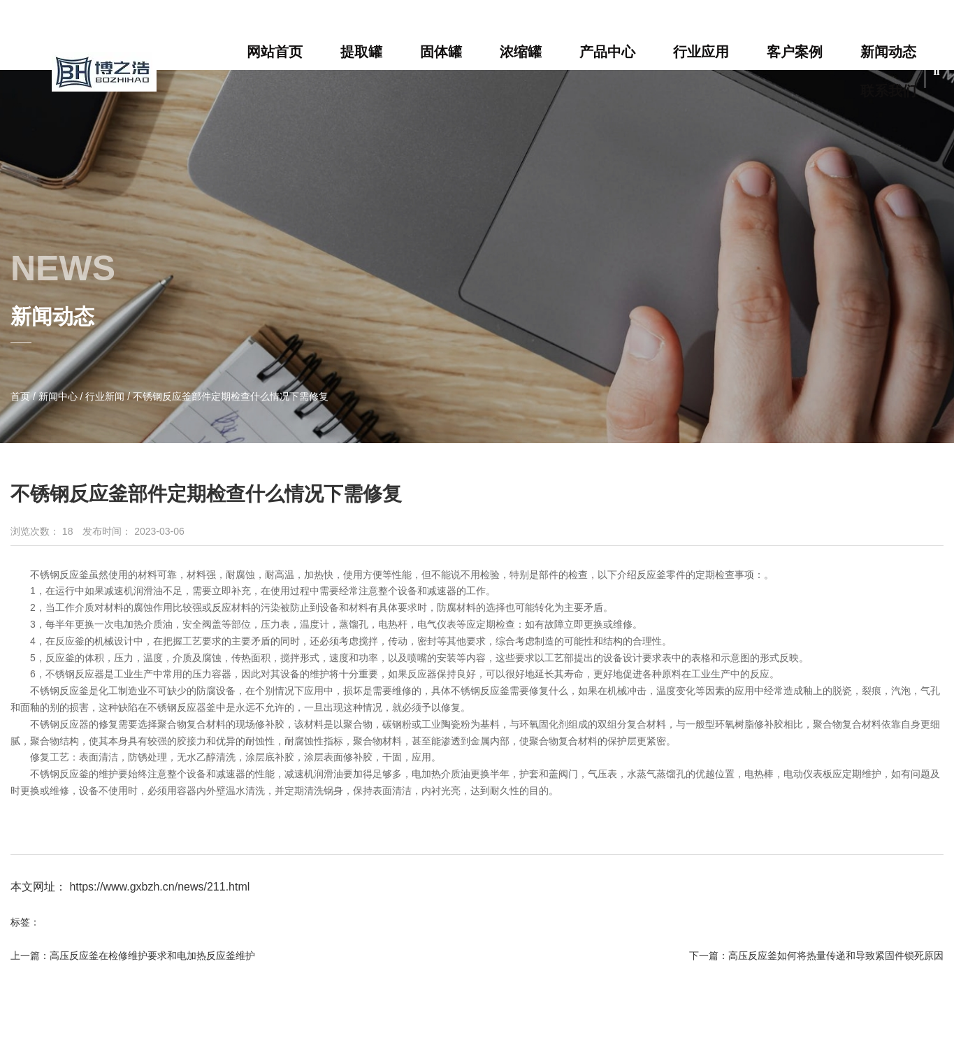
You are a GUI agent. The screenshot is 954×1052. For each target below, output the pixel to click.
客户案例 (795, 51)
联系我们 (888, 91)
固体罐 (441, 51)
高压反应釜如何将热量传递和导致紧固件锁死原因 (836, 955)
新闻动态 (888, 51)
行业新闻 (104, 396)
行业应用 (701, 51)
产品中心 (607, 51)
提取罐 (361, 51)
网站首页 (275, 51)
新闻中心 (58, 396)
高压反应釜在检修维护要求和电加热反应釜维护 (152, 955)
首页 (21, 396)
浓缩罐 (521, 51)
